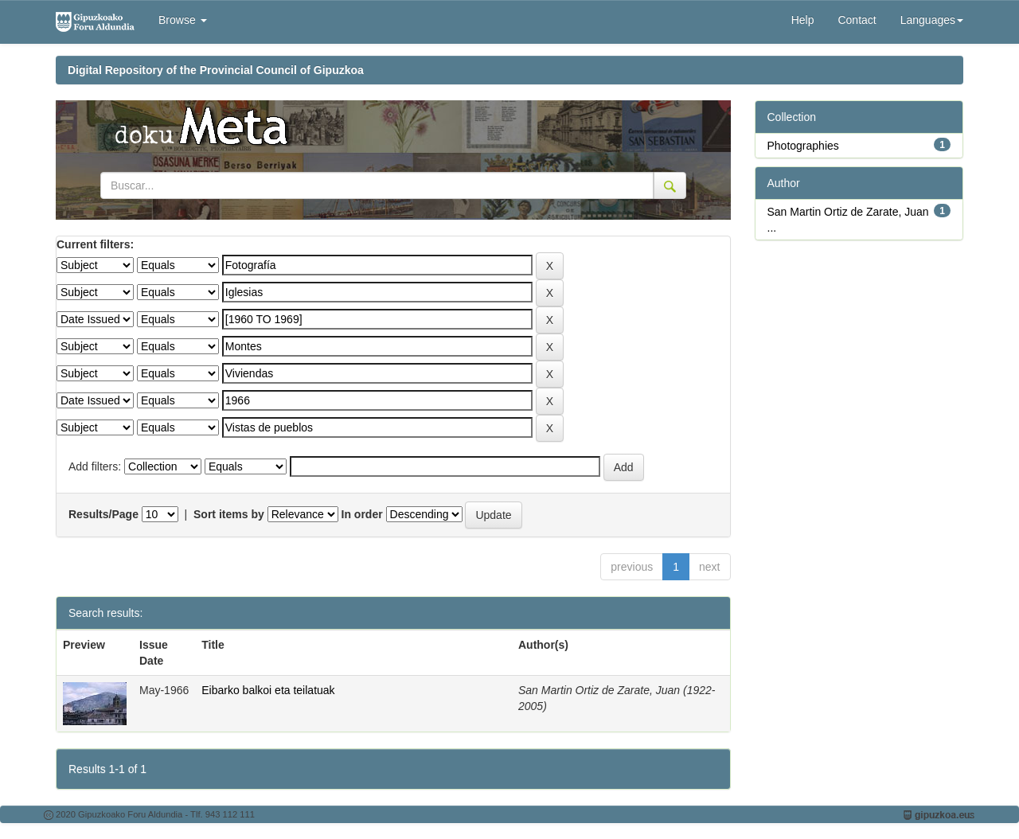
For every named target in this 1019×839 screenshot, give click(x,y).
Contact (856, 20)
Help (802, 20)
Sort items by (228, 514)
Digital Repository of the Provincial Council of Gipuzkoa (216, 70)
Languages (931, 20)
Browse (182, 20)
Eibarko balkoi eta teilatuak (267, 690)
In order (362, 514)
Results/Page (103, 514)
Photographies (803, 145)
